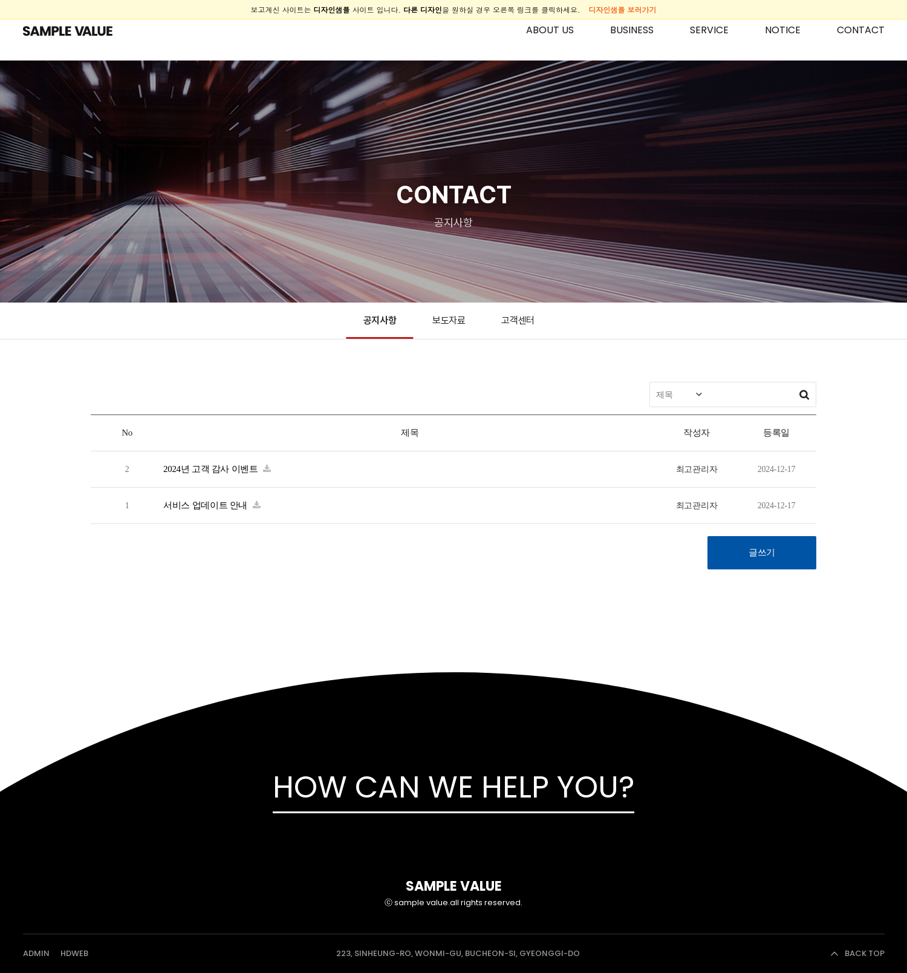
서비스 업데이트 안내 (206, 505)
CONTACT (861, 30)
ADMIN (36, 953)
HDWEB (74, 953)
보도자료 (449, 320)
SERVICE (709, 30)
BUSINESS (632, 30)
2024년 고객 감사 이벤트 (211, 469)
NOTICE (783, 30)
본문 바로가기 (0, 0)
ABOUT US (550, 30)
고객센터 (518, 320)
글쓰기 (762, 552)
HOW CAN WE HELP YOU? (453, 787)
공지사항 (380, 320)
